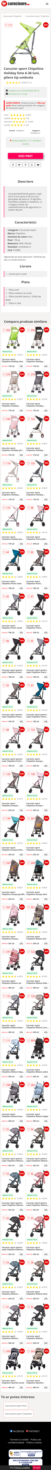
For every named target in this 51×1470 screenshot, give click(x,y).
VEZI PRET (25, 156)
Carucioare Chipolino (12, 16)
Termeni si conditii (19, 1439)
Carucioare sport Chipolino (37, 16)
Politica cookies (34, 1442)
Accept (36, 1467)
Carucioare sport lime (16, 1405)
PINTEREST (33, 1431)
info (21, 366)
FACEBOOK (17, 1431)
